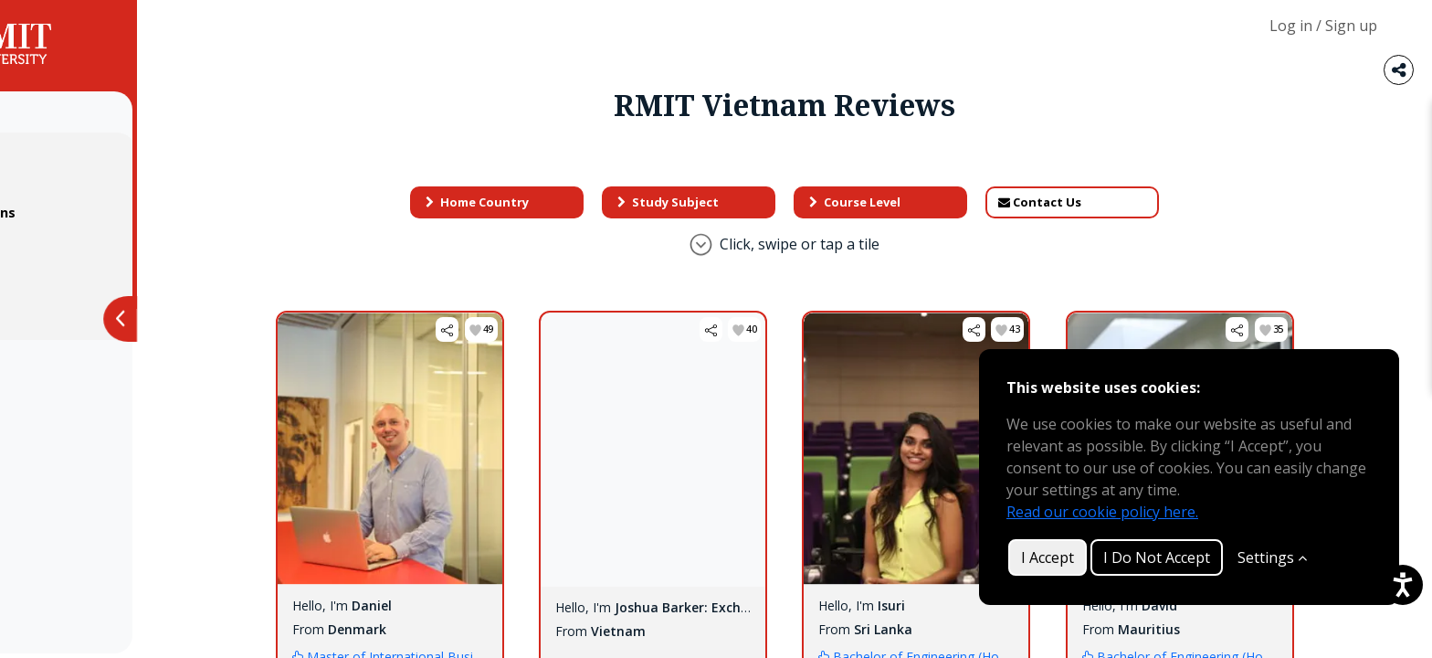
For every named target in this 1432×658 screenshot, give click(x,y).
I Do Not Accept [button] (1156, 557)
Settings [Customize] (1272, 557)
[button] (524, 329)
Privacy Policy (82, 249)
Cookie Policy (82, 285)
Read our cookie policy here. (1102, 512)
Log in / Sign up (1323, 26)
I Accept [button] (1047, 557)
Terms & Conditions (104, 212)
